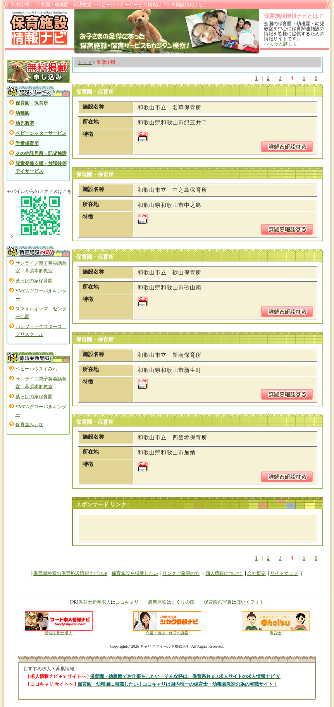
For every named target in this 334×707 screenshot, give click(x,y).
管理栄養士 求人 (59, 633)
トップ (85, 62)
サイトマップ (284, 573)
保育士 (276, 631)
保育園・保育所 (31, 103)
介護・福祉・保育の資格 (167, 631)
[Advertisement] (173, 528)
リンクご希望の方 (181, 573)
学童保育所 (27, 143)
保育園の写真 (218, 602)
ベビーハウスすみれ (36, 369)
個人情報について (224, 573)
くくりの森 (183, 602)
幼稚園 (22, 113)
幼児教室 (24, 123)
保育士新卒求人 (94, 602)
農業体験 (157, 602)
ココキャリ (127, 602)
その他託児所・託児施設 (41, 153)
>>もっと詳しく (280, 43)
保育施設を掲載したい (135, 573)
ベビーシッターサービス (41, 133)
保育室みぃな (29, 424)
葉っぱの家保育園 (34, 281)
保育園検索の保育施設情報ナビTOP (70, 573)
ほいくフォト (250, 602)
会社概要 (256, 573)
